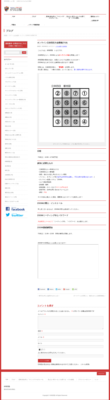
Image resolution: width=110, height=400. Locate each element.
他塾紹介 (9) (8, 113)
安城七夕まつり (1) (10, 139)
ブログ (13, 380)
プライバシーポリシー (84, 380)
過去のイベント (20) (11, 197)
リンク (96, 380)
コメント (42, 314)
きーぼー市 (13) (9, 64)
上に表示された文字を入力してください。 (52, 355)
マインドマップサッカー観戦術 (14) (15, 99)
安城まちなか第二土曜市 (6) (13, 135)
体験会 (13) (8, 117)
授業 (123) (8, 148)
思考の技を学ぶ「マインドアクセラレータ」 (31, 380)
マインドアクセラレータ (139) (13, 90)
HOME (5, 35)
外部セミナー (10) (10, 130)
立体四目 (64, 46)
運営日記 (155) (9, 192)
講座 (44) (7, 188)
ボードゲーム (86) (10, 86)
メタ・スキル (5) (10, 104)
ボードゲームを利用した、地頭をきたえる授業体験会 (90, 296)
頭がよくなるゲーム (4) (12, 201)
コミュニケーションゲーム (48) (14, 73)
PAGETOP (101, 374)
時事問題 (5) (8, 161)
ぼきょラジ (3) (9, 68)
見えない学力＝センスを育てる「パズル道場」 (61, 380)
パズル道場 (16, 35)
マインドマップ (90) (11, 95)
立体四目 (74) (9, 175)
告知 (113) (8, 126)
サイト (40, 346)
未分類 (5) (8, 166)
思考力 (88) (8, 144)
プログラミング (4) (10, 82)
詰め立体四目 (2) (10, 179)
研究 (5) (7, 170)
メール (41, 340)
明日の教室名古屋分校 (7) (12, 157)
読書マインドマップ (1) (12, 183)
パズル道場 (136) (10, 77)
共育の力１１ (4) (10, 121)
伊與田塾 (52, 395)
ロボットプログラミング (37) (13, 108)
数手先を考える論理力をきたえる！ (48, 296)
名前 (40, 333)
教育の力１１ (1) (10, 152)
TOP (6, 380)
